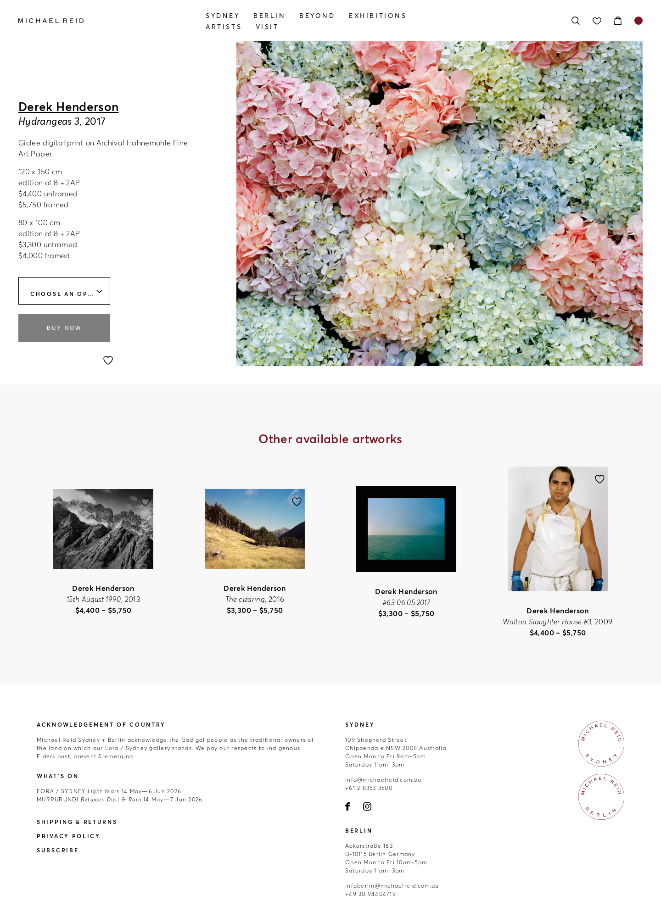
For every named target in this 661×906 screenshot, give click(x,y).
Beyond (317, 15)
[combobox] (64, 291)
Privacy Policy (69, 836)
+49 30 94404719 (370, 893)
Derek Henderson (68, 107)
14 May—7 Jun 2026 (120, 799)
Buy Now (64, 328)
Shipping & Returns (77, 821)
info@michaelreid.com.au (383, 779)
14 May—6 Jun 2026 (109, 791)
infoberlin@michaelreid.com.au (392, 885)
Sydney (223, 15)
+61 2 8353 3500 (368, 787)
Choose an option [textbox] (68, 293)
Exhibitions (378, 15)
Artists (224, 26)
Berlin (269, 15)
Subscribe (57, 850)
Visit (267, 26)
